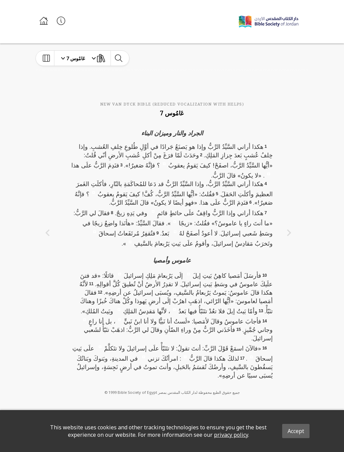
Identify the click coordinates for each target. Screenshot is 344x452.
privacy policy (231, 434)
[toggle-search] (118, 58)
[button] (164, 163)
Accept (296, 431)
